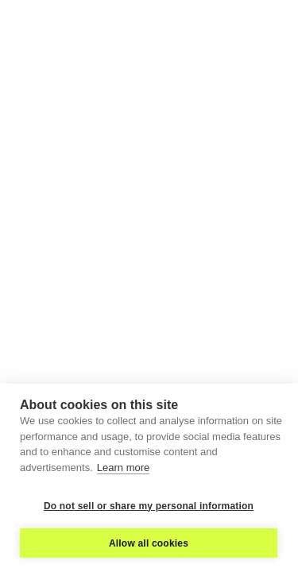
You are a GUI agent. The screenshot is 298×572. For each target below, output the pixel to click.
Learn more (123, 467)
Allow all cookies (148, 543)
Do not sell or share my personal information (148, 506)
